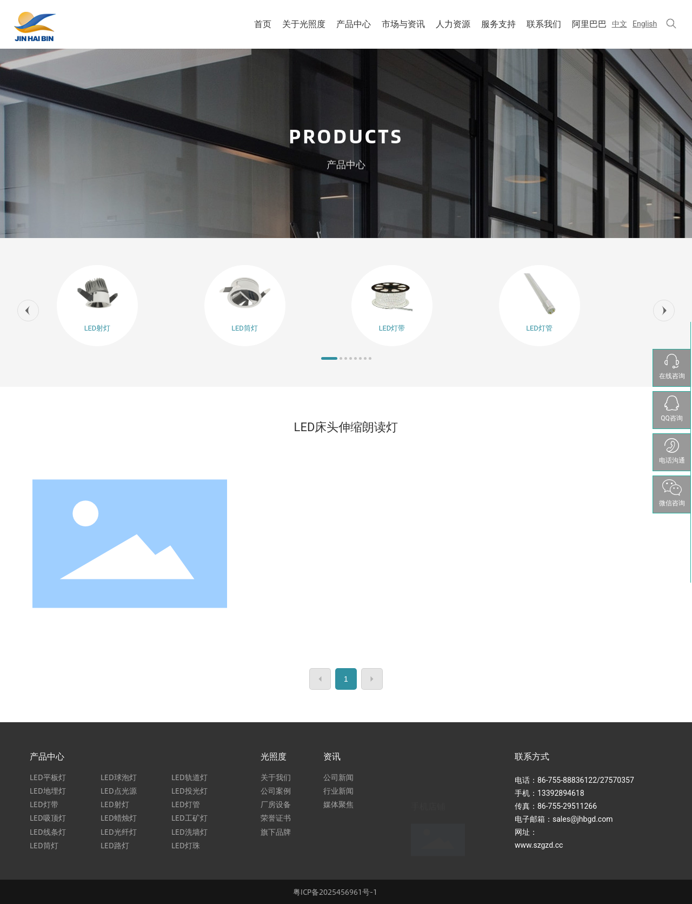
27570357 (617, 780)
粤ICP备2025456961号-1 (335, 892)
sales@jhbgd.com (583, 819)
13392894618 (560, 793)
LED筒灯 (244, 328)
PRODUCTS (346, 137)
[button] (28, 310)
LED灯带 (392, 328)
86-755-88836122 (567, 780)
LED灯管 (539, 328)
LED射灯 (97, 328)
